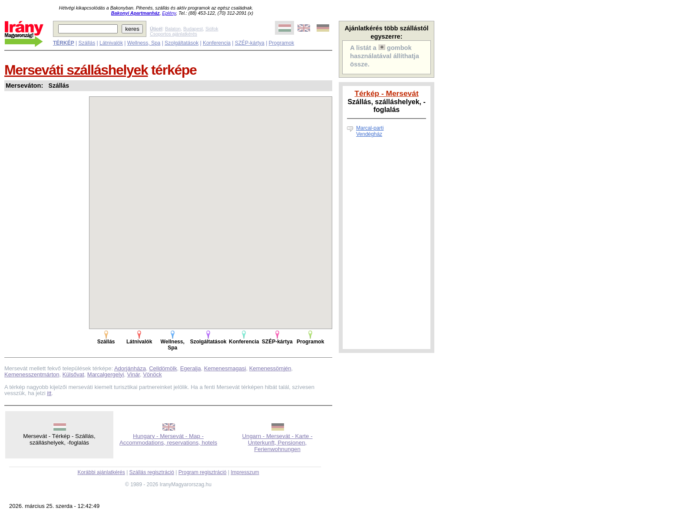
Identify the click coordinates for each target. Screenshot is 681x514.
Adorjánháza (130, 368)
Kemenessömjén (270, 368)
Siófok (211, 28)
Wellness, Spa (143, 43)
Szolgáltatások (181, 43)
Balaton (173, 28)
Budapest (193, 28)
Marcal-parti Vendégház (369, 131)
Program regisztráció (203, 472)
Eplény (169, 13)
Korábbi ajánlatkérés (101, 472)
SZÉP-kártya (249, 43)
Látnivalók (111, 43)
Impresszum (245, 472)
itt (49, 393)
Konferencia (217, 43)
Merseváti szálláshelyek (76, 70)
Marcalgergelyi (105, 374)
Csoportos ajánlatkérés (173, 33)
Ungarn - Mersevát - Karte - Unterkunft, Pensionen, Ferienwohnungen (277, 442)
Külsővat (73, 374)
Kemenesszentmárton (31, 374)
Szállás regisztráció (151, 472)
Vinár (133, 374)
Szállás (86, 43)
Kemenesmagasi (225, 368)
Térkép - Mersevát (386, 93)
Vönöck (152, 374)
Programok (281, 43)
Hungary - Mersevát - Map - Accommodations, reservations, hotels (168, 439)
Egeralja (190, 368)
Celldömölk (163, 368)
